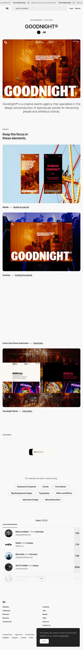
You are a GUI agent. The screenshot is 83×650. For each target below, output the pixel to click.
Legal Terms (19, 634)
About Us (46, 622)
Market (45, 614)
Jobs (44, 610)
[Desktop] (41, 242)
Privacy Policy (29, 634)
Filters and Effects (64, 493)
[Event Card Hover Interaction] (41, 309)
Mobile (6, 207)
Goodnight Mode (10, 411)
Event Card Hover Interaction (16, 343)
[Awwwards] (7, 8)
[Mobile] (41, 174)
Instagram (15, 637)
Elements (6, 614)
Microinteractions (52, 500)
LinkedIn (23, 637)
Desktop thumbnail (23, 275)
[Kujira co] (44, 32)
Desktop (6, 275)
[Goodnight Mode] (41, 377)
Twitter (31, 637)
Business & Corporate (26, 486)
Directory (6, 618)
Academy (46, 607)
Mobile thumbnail (21, 207)
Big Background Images (21, 493)
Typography (44, 493)
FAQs (44, 618)
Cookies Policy (7, 634)
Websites (6, 607)
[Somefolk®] (38, 32)
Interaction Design (30, 500)
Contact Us (46, 625)
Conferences (7, 622)
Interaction (38, 343)
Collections (6, 610)
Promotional (60, 486)
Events (46, 486)
